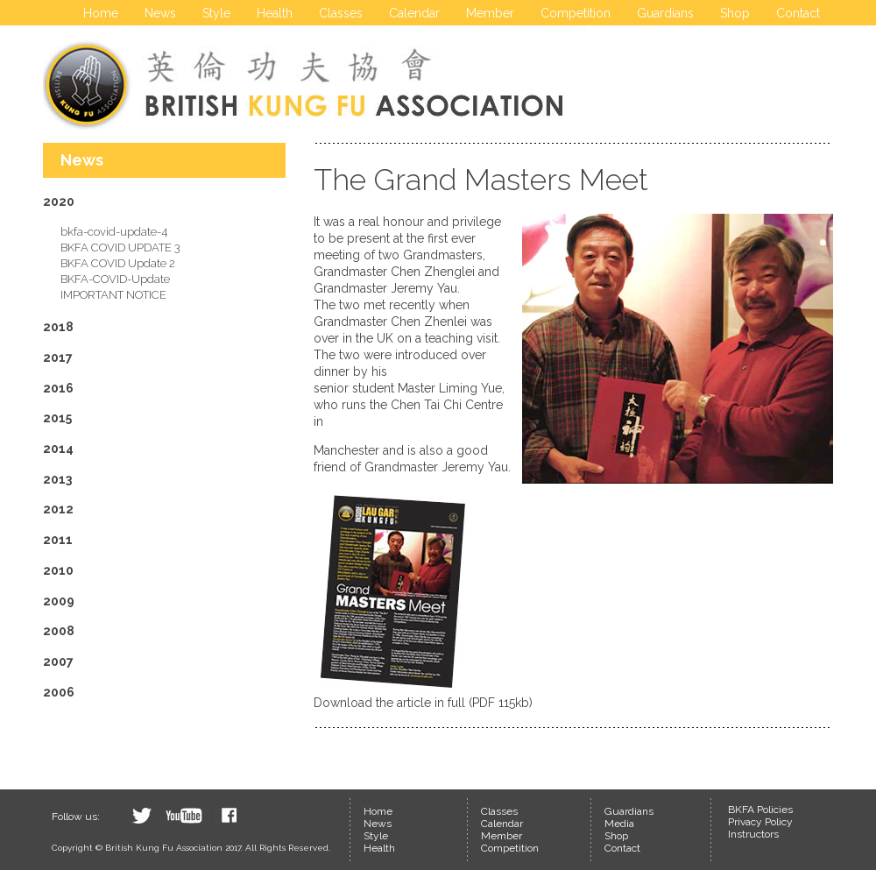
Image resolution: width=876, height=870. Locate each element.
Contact (798, 13)
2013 (57, 479)
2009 (58, 601)
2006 (58, 692)
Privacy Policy (760, 822)
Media (619, 823)
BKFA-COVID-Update (115, 279)
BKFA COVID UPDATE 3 (120, 247)
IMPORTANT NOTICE (113, 294)
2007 (58, 661)
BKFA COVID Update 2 (117, 263)
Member (490, 13)
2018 (58, 327)
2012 (58, 509)
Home (100, 13)
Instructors (753, 834)
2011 (58, 540)
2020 (58, 202)
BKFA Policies (760, 809)
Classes (341, 13)
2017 (58, 357)
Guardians (665, 13)
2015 (57, 418)
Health (275, 13)
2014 (58, 449)
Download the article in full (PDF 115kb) (423, 703)
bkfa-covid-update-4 (113, 231)
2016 (58, 388)
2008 (58, 631)
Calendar (414, 13)
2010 (58, 570)
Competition (575, 13)
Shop (735, 13)
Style (216, 13)
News (160, 13)
